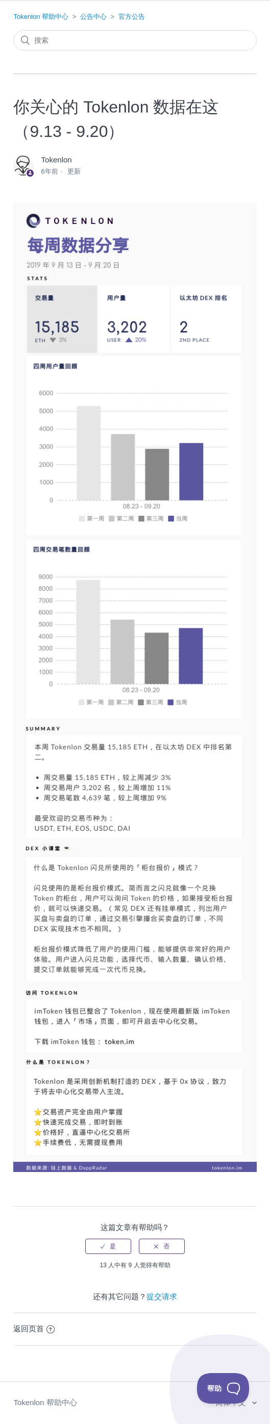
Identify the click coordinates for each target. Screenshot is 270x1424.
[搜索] (134, 40)
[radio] (108, 1246)
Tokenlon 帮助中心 (40, 16)
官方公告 (131, 16)
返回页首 (34, 1328)
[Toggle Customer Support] (223, 1388)
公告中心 (93, 16)
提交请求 (161, 1296)
